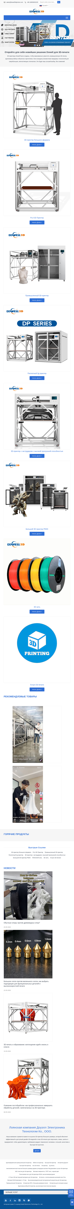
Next (72, 36)
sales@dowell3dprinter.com (14, 2)
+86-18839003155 (32, 2)
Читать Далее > (37, 144)
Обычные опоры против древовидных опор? (22, 923)
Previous (1, 36)
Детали (37, 1151)
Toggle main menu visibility (67, 17)
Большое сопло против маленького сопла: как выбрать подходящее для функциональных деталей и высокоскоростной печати (26, 983)
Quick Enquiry (71, 1194)
